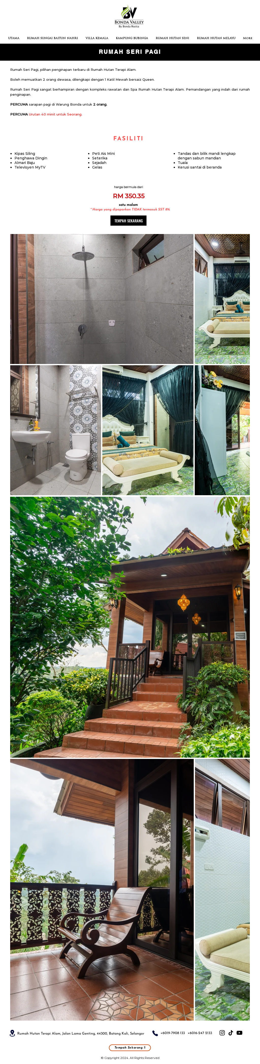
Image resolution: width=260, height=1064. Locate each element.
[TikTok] (230, 1032)
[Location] (12, 1033)
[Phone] (155, 1033)
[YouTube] (239, 1032)
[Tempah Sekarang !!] (130, 1047)
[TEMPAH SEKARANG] (128, 220)
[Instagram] (222, 1032)
